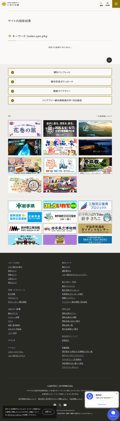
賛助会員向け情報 (69, 317)
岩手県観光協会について (27, 399)
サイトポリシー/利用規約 (71, 359)
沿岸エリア (12, 278)
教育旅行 (65, 340)
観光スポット (13, 313)
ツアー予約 (12, 333)
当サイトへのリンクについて (73, 355)
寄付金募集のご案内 (70, 329)
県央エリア (12, 270)
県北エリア (12, 282)
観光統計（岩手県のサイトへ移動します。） (53, 399)
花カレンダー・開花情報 (17, 302)
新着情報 (65, 347)
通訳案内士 (66, 270)
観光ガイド (66, 267)
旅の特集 (11, 294)
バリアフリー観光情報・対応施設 (74, 302)
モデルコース (13, 298)
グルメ (10, 321)
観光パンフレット (68, 286)
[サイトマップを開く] (116, 4)
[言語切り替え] (107, 4)
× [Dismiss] (116, 393)
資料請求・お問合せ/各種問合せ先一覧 (77, 351)
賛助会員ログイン (69, 313)
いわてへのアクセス (15, 351)
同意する (48, 412)
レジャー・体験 (13, 317)
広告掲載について (105, 116)
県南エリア (12, 274)
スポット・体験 (14, 309)
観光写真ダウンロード (70, 290)
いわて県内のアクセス (16, 355)
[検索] (101, 4)
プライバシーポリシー (15, 415)
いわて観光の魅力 (15, 267)
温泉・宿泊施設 (14, 325)
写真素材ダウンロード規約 (72, 294)
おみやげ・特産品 (14, 329)
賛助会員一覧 (67, 325)
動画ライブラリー (68, 298)
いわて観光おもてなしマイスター (74, 274)
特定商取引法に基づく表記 (72, 363)
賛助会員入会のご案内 (71, 321)
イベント (11, 340)
